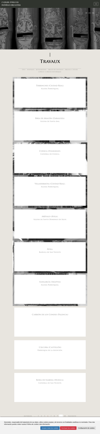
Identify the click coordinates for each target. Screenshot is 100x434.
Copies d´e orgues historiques (49, 72)
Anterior (28, 416)
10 (65, 416)
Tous (23, 69)
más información (44, 424)
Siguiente (72, 416)
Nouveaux (30, 69)
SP (86, 13)
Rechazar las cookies (68, 428)
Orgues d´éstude (71, 69)
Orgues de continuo (55, 69)
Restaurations (41, 69)
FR (93, 13)
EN (90, 13)
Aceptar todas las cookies (50, 428)
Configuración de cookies (86, 428)
